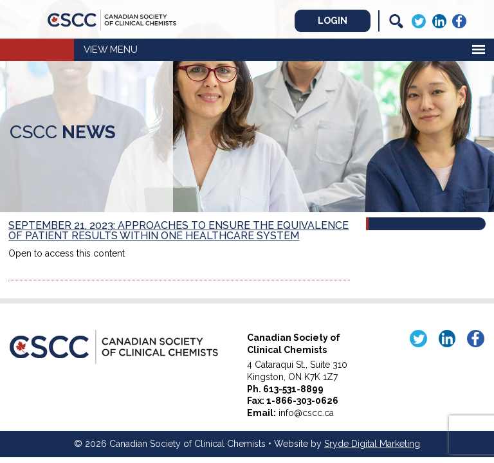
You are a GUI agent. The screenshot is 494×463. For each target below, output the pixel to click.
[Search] (396, 21)
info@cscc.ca (306, 413)
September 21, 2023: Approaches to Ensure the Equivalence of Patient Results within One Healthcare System (178, 230)
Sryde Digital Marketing (372, 444)
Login (332, 20)
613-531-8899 (293, 389)
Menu (124, 49)
